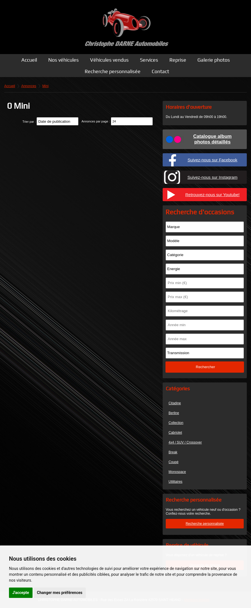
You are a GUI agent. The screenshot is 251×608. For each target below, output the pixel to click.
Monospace (177, 472)
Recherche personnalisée (113, 71)
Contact (160, 71)
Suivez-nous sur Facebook (213, 159)
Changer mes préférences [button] (59, 592)
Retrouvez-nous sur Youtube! (212, 194)
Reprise (177, 60)
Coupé (173, 462)
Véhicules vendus (109, 60)
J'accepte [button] (20, 592)
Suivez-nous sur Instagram (212, 177)
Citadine (175, 403)
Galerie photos (213, 60)
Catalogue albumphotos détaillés (212, 139)
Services (149, 60)
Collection (176, 423)
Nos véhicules (63, 60)
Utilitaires (175, 482)
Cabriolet (175, 433)
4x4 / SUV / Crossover (185, 442)
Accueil (29, 60)
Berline (174, 413)
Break (173, 452)
